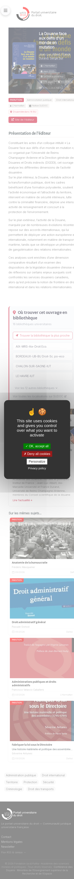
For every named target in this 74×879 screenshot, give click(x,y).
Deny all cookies (37, 454)
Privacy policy (37, 468)
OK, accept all (37, 446)
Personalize (37, 461)
